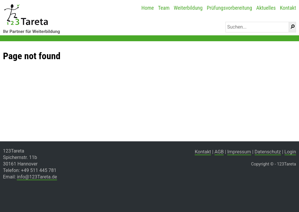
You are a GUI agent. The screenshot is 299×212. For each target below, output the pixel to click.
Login (290, 152)
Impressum (239, 152)
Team (164, 8)
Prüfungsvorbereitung (229, 8)
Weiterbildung (188, 8)
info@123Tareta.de (37, 177)
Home (147, 8)
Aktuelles (266, 8)
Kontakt (288, 8)
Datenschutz (268, 152)
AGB (219, 152)
